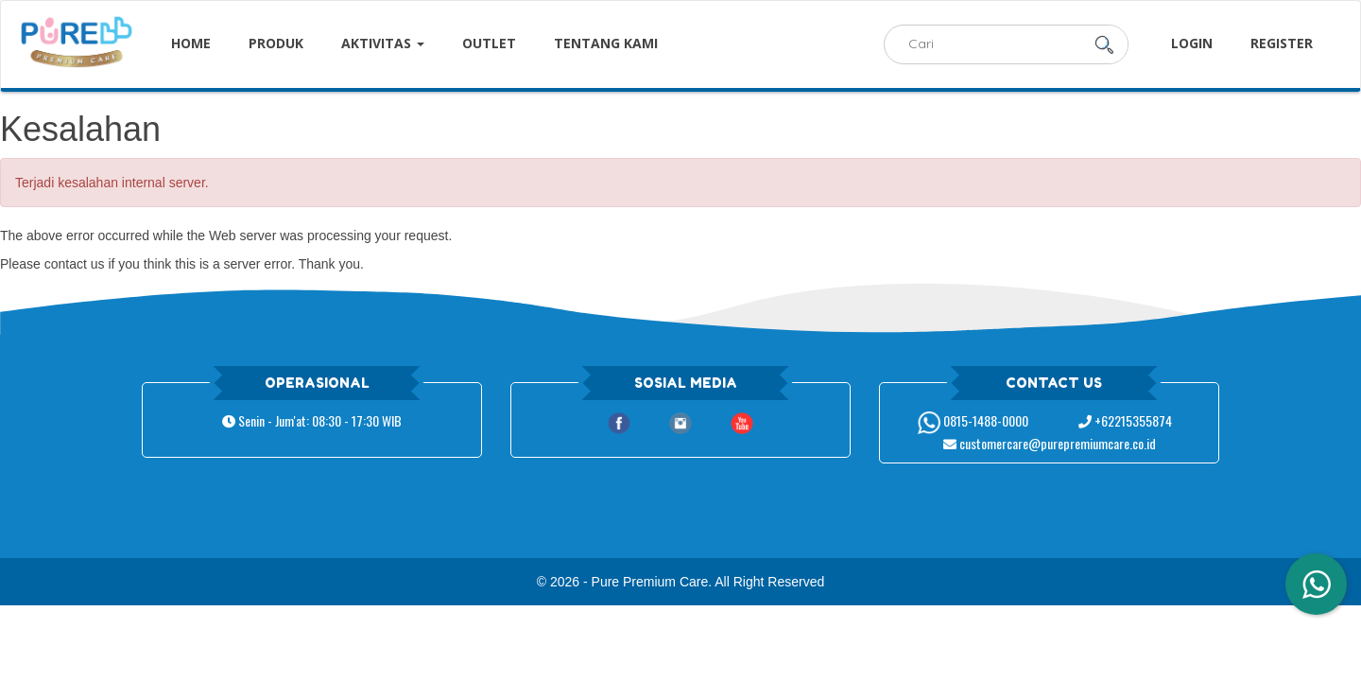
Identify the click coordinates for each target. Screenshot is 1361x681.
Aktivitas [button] (382, 43)
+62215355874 (1125, 420)
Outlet (489, 43)
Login (1192, 43)
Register (1281, 43)
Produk (276, 43)
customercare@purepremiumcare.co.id (1049, 443)
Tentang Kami (606, 43)
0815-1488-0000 (973, 420)
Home (191, 43)
